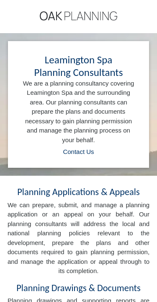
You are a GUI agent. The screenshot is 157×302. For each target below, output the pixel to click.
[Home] (78, 16)
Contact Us (78, 151)
